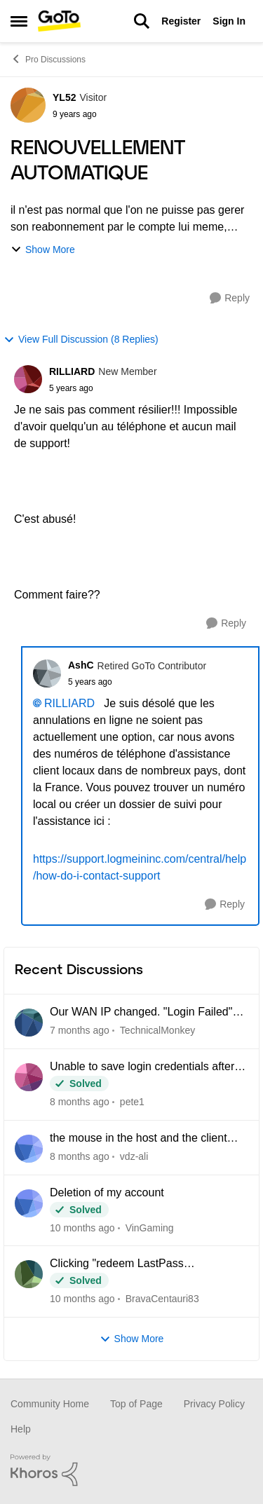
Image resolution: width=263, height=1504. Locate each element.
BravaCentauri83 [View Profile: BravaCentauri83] (162, 1298)
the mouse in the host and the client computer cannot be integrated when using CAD (141, 1139)
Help (21, 1429)
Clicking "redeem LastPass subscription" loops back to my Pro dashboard (136, 1264)
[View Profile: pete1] (29, 1077)
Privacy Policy (214, 1403)
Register (181, 21)
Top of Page (136, 1403)
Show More (43, 250)
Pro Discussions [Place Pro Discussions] (48, 58)
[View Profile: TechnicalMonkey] (29, 1023)
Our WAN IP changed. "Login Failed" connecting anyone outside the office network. (141, 1013)
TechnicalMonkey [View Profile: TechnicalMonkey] (157, 1030)
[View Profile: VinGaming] (29, 1203)
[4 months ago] (82, 1227)
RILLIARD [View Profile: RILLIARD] (72, 371)
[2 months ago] (79, 1102)
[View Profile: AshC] (47, 673)
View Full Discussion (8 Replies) (81, 340)
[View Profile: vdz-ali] (29, 1149)
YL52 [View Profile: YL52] (64, 97)
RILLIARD (69, 703)
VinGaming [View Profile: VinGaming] (150, 1227)
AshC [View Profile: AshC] (81, 665)
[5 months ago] (82, 1299)
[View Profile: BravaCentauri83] (29, 1274)
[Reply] (229, 298)
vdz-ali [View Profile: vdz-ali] (134, 1156)
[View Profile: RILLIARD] (28, 379)
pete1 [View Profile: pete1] (132, 1101)
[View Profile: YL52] (28, 105)
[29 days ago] (79, 1030)
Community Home (50, 1403)
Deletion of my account (107, 1192)
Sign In (229, 21)
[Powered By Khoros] (131, 1470)
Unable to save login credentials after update (142, 1067)
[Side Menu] (19, 21)
